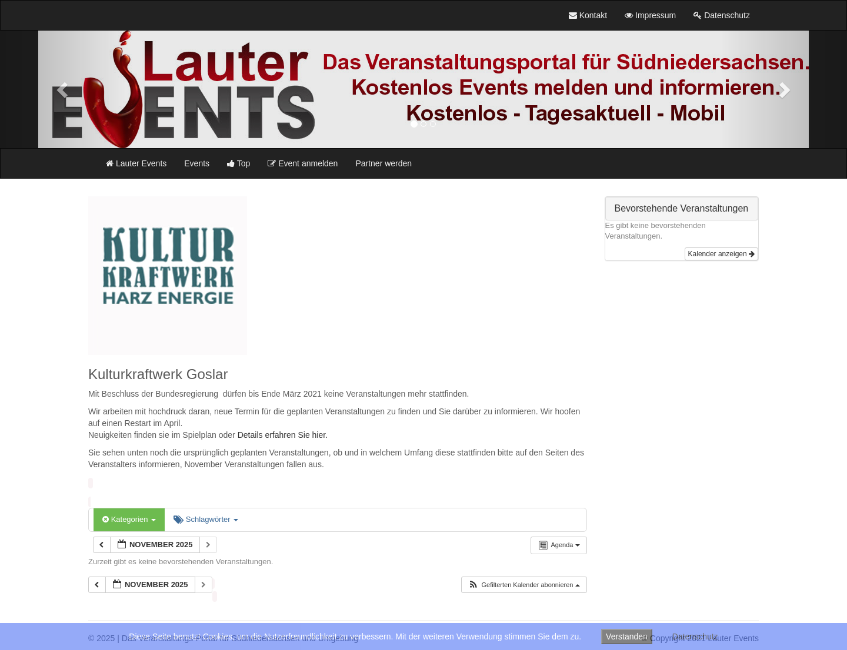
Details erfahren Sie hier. (283, 435)
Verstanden (627, 636)
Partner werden (383, 163)
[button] (63, 89)
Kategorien (129, 519)
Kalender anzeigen (721, 254)
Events (196, 163)
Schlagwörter (206, 519)
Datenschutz (695, 636)
